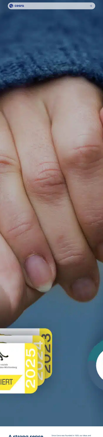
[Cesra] (16, 6)
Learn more (50, 221)
